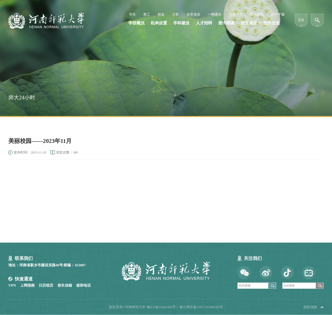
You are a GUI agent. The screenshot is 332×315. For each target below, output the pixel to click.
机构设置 (159, 23)
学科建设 (181, 23)
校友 (161, 14)
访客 (175, 14)
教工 (146, 14)
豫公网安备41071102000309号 (201, 307)
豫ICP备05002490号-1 (162, 307)
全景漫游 (193, 14)
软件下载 (278, 14)
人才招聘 (204, 23)
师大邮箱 (257, 14)
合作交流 (271, 23)
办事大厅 (236, 14)
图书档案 (226, 23)
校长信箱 (65, 285)
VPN (12, 285)
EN (301, 20)
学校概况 (136, 23)
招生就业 (249, 23)
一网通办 (214, 14)
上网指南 (27, 285)
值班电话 (83, 285)
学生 (132, 14)
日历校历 (46, 285)
